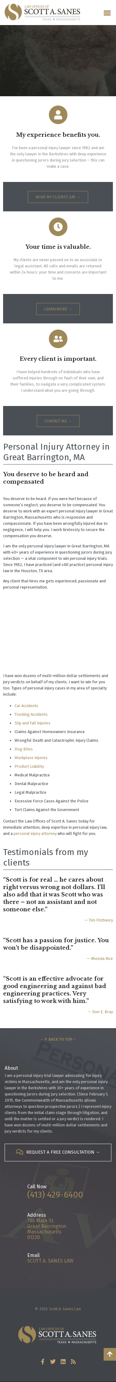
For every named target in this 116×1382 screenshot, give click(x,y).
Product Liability (29, 766)
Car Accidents (26, 705)
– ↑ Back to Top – (58, 1039)
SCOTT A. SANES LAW (50, 1261)
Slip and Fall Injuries (32, 723)
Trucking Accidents (31, 714)
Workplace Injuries (31, 757)
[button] (107, 13)
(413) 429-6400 (55, 1195)
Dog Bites (24, 749)
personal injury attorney (35, 833)
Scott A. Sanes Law (65, 1309)
